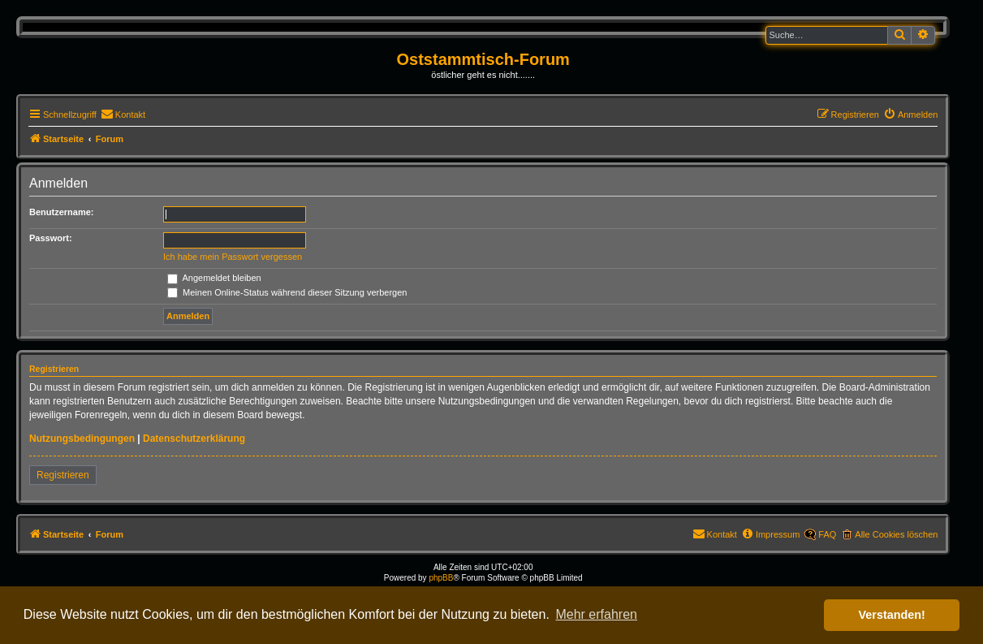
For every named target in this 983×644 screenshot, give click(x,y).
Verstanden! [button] (892, 614)
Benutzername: (61, 212)
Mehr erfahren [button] (596, 614)
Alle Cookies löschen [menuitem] (896, 534)
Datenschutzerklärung (194, 438)
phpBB (441, 577)
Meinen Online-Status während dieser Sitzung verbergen (287, 292)
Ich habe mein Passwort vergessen (232, 256)
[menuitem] (123, 114)
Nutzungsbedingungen (82, 438)
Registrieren (63, 475)
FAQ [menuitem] (827, 534)
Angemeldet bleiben (214, 278)
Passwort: (50, 238)
